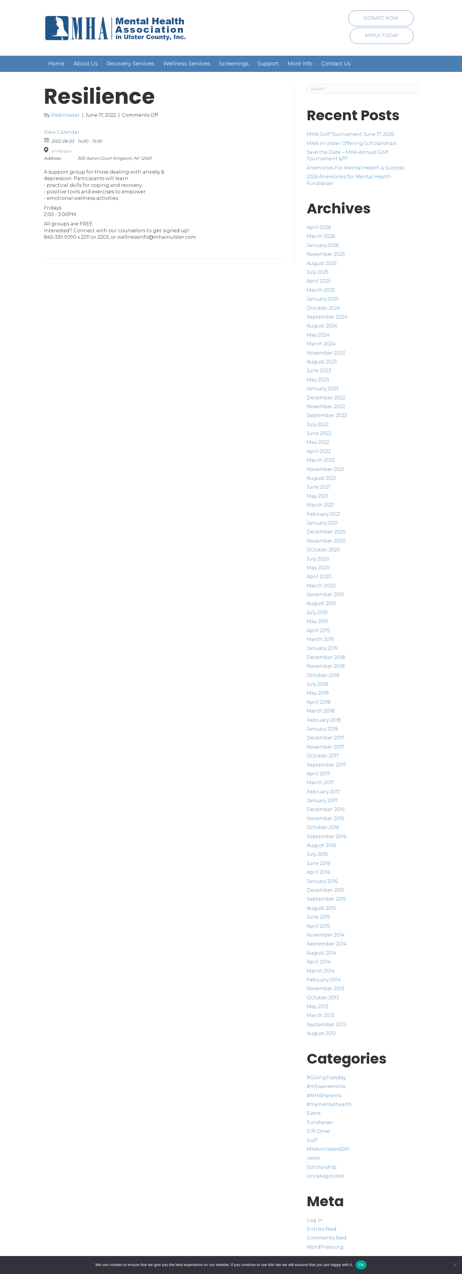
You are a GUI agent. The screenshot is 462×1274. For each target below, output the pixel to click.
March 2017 (320, 782)
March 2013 (320, 1015)
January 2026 (323, 245)
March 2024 (321, 344)
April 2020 (319, 576)
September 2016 (326, 836)
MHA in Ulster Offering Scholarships (351, 143)
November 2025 (326, 254)
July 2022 (318, 424)
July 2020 (318, 559)
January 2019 (322, 648)
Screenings (234, 63)
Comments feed (326, 1238)
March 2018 (321, 711)
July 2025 (318, 272)
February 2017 (323, 792)
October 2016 (323, 827)
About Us (85, 63)
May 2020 (318, 568)
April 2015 (318, 926)
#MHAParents (324, 1095)
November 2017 (325, 747)
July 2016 (317, 854)
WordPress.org (325, 1247)
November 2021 (325, 469)
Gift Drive (318, 1131)
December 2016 (325, 809)
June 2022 (319, 433)
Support (268, 63)
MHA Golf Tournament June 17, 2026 (350, 134)
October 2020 (323, 550)
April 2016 (318, 872)
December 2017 (325, 738)
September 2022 (327, 415)
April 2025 (319, 281)
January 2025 (323, 299)
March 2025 (321, 290)
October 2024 (323, 308)
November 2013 (325, 988)
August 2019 (321, 603)
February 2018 (324, 720)
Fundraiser (320, 1122)
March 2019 (320, 639)
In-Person (61, 151)
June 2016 (318, 863)
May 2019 (317, 621)
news (313, 1158)
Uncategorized (325, 1176)
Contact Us (336, 63)
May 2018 (318, 693)
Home (56, 63)
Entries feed (321, 1229)
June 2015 (318, 917)
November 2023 (326, 353)
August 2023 (322, 362)
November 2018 (326, 666)
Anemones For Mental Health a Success (355, 168)
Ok (361, 1265)
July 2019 (317, 612)
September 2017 (326, 765)
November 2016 (325, 818)
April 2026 (319, 227)
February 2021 (323, 514)
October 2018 (323, 675)
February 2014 (324, 980)
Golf (312, 1140)
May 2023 (318, 380)
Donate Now (381, 18)
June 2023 (319, 370)
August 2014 (321, 953)
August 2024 (322, 326)
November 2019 (325, 594)
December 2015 (325, 890)
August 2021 (321, 478)
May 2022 (318, 442)
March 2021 (320, 505)
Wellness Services (186, 63)
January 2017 (322, 800)
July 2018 (317, 684)
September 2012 (326, 1024)
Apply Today (382, 35)
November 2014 (326, 935)
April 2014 (319, 962)
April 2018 (319, 702)
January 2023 (323, 388)
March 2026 (321, 236)
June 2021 (318, 487)
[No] (455, 1265)
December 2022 (326, 398)
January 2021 (322, 523)
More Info (300, 63)
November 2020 (326, 541)
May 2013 (317, 1006)
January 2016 (322, 881)
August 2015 (321, 908)
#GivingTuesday (326, 1077)
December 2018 (326, 657)
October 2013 (323, 998)
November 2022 (326, 406)
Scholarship (321, 1167)
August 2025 (322, 263)
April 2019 (318, 630)
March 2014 (321, 971)
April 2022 (319, 451)
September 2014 (327, 944)
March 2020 (321, 586)
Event (314, 1113)
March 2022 (321, 460)
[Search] (362, 89)
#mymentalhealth (329, 1104)
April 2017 (318, 774)
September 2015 (326, 899)
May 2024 (318, 335)
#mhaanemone (326, 1086)
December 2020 (326, 532)
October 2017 (323, 756)
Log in (315, 1220)
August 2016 (321, 845)
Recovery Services (130, 63)
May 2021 (317, 496)
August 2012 (321, 1033)
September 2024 (327, 317)
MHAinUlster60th (328, 1149)
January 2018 (322, 729)
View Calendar (62, 132)
